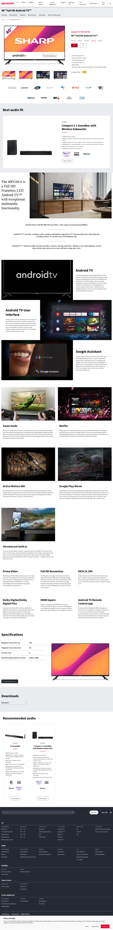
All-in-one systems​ (82, 854)
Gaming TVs (5, 834)
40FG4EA (86, 40)
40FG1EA (80, 40)
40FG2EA (73, 40)
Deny (86, 926)
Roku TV (60, 834)
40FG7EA (100, 40)
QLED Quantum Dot (45, 832)
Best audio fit (13, 15)
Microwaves (42, 901)
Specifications (32, 15)
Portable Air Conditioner (8, 904)
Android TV (61, 829)
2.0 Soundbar (15, 746)
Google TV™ (61, 832)
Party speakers (43, 852)
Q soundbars (24, 852)
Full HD (79, 832)
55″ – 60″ (23, 832)
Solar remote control (101, 832)
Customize (95, 926)
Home (2, 19)
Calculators (93, 3)
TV (17, 2)
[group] (34, 46)
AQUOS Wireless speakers (103, 829)
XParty (3, 854)
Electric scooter (6, 872)
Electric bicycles (25, 872)
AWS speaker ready (7, 839)
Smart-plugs (5, 886)
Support (63, 2)
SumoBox (4, 857)
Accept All (105, 926)
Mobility (31, 2)
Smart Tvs (23, 886)
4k (77, 829)
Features (22, 15)
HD (77, 834)
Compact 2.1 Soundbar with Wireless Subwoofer (79, 127)
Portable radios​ (100, 854)
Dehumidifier (5, 906)
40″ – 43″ (23, 834)
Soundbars (23, 854)
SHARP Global (25, 914)
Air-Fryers (42, 904)
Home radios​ (99, 852)
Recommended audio (54, 15)
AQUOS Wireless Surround (28, 857)
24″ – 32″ (23, 837)
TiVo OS (60, 837)
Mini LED (4, 829)
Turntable (80, 859)
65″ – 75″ (23, 829)
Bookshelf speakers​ (82, 857)
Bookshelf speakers (45, 854)
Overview (4, 15)
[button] (65, 77)
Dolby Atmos (5, 837)
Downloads (42, 15)
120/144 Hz (42, 837)
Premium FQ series (7, 832)
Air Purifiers (5, 901)
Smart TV (60, 839)
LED (40, 834)
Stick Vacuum (24, 901)
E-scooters (23, 889)
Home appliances (52, 3)
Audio (23, 2)
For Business (83, 3)
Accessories (61, 854)
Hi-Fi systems (81, 852)
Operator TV (72, 3)
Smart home (41, 3)
